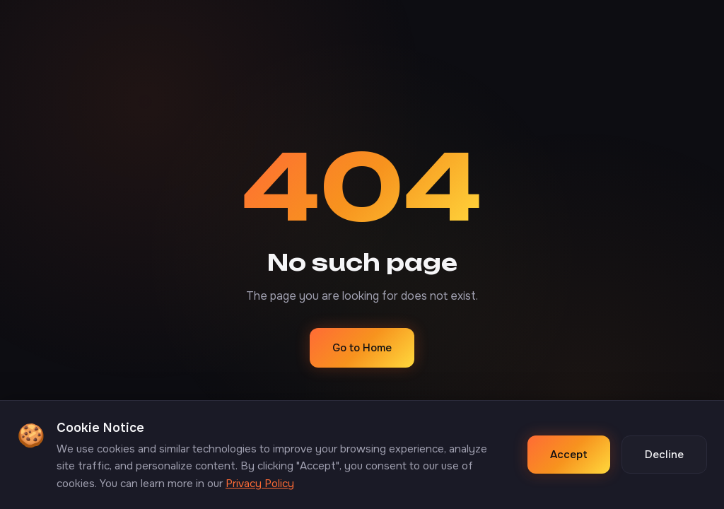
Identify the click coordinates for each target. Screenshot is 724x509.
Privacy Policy (260, 483)
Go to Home (362, 348)
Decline (664, 454)
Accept (569, 454)
